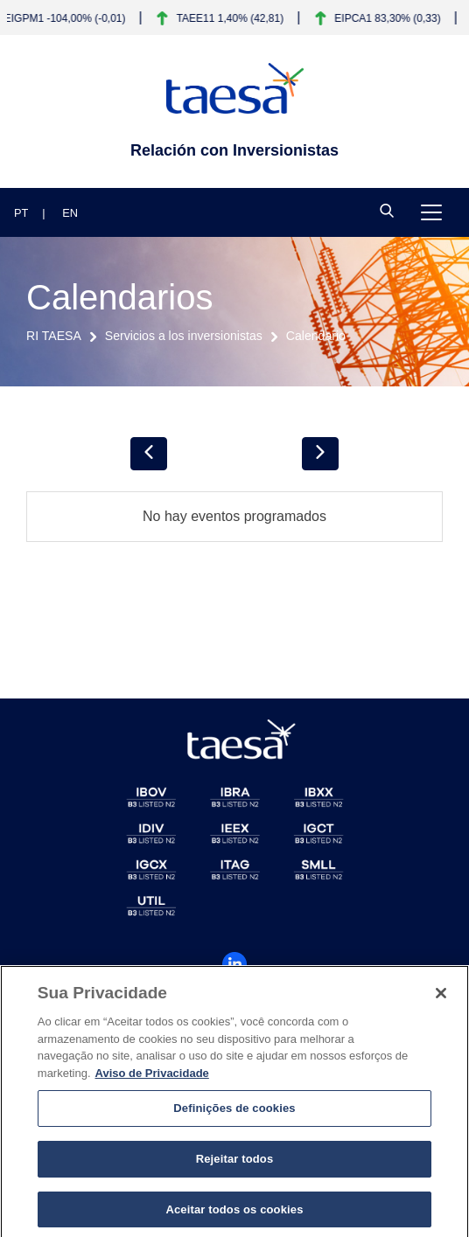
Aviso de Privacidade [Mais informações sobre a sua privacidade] (152, 1077)
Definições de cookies (234, 1113)
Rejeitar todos (235, 1163)
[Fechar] (441, 998)
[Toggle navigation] (431, 212)
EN (70, 212)
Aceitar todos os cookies (234, 1213)
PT (21, 212)
